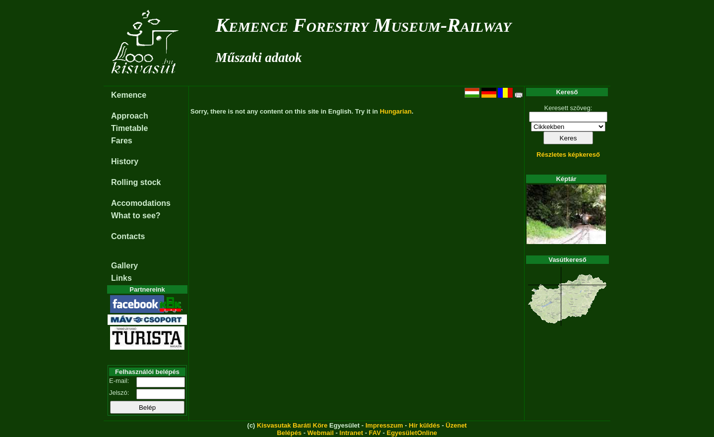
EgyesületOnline (412, 433)
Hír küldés (424, 425)
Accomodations (141, 203)
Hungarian (396, 111)
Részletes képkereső (568, 154)
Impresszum (384, 425)
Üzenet (456, 425)
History (124, 161)
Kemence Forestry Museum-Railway (364, 25)
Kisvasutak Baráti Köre (292, 425)
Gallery (124, 265)
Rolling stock (136, 182)
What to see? (136, 215)
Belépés (289, 433)
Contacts (128, 236)
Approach (129, 116)
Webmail (320, 433)
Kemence (128, 95)
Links (121, 278)
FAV (375, 433)
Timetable (129, 128)
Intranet (351, 433)
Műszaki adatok (259, 57)
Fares (121, 140)
